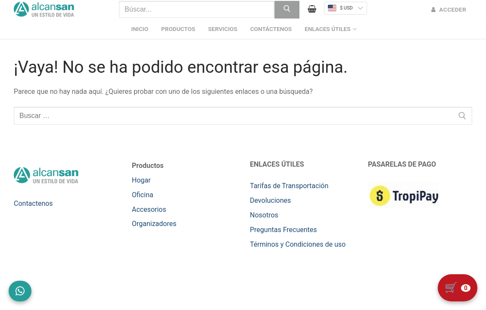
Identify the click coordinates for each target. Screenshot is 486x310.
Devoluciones (270, 200)
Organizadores (154, 224)
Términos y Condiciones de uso (298, 244)
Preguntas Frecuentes (283, 230)
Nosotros (264, 215)
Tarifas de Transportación (289, 186)
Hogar (141, 180)
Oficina (142, 195)
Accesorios (149, 209)
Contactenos (33, 203)
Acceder (448, 9)
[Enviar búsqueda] (286, 10)
